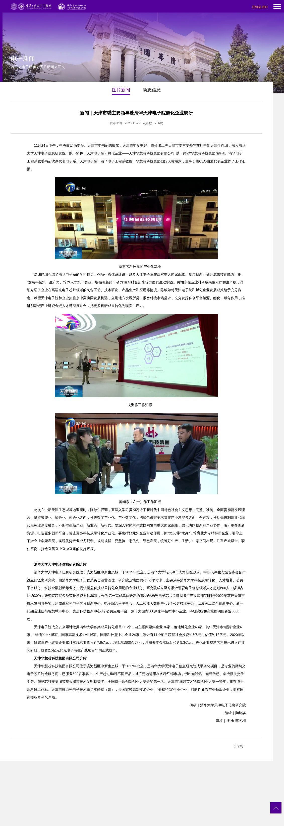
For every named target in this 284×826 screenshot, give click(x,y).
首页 (14, 67)
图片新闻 (47, 67)
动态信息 (152, 89)
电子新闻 (29, 67)
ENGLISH (260, 7)
